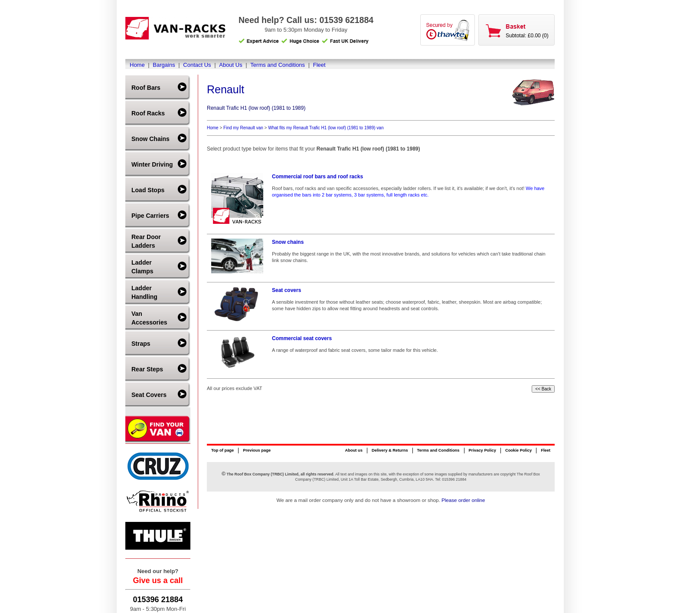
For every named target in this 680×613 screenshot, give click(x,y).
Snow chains (288, 242)
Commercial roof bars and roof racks (317, 177)
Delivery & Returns (390, 450)
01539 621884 (346, 20)
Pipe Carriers (150, 215)
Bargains (164, 65)
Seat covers (286, 290)
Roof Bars (145, 87)
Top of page (222, 450)
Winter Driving (152, 164)
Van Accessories (149, 318)
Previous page (257, 450)
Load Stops (147, 190)
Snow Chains (150, 138)
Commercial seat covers (302, 338)
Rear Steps (147, 369)
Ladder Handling (144, 292)
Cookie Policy (518, 450)
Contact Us (197, 65)
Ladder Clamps (142, 267)
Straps (140, 343)
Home (137, 65)
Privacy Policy (482, 450)
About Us (230, 65)
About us (353, 450)
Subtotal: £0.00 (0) (527, 36)
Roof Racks (148, 113)
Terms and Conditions (277, 65)
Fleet (319, 65)
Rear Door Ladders (146, 241)
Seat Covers (149, 394)
